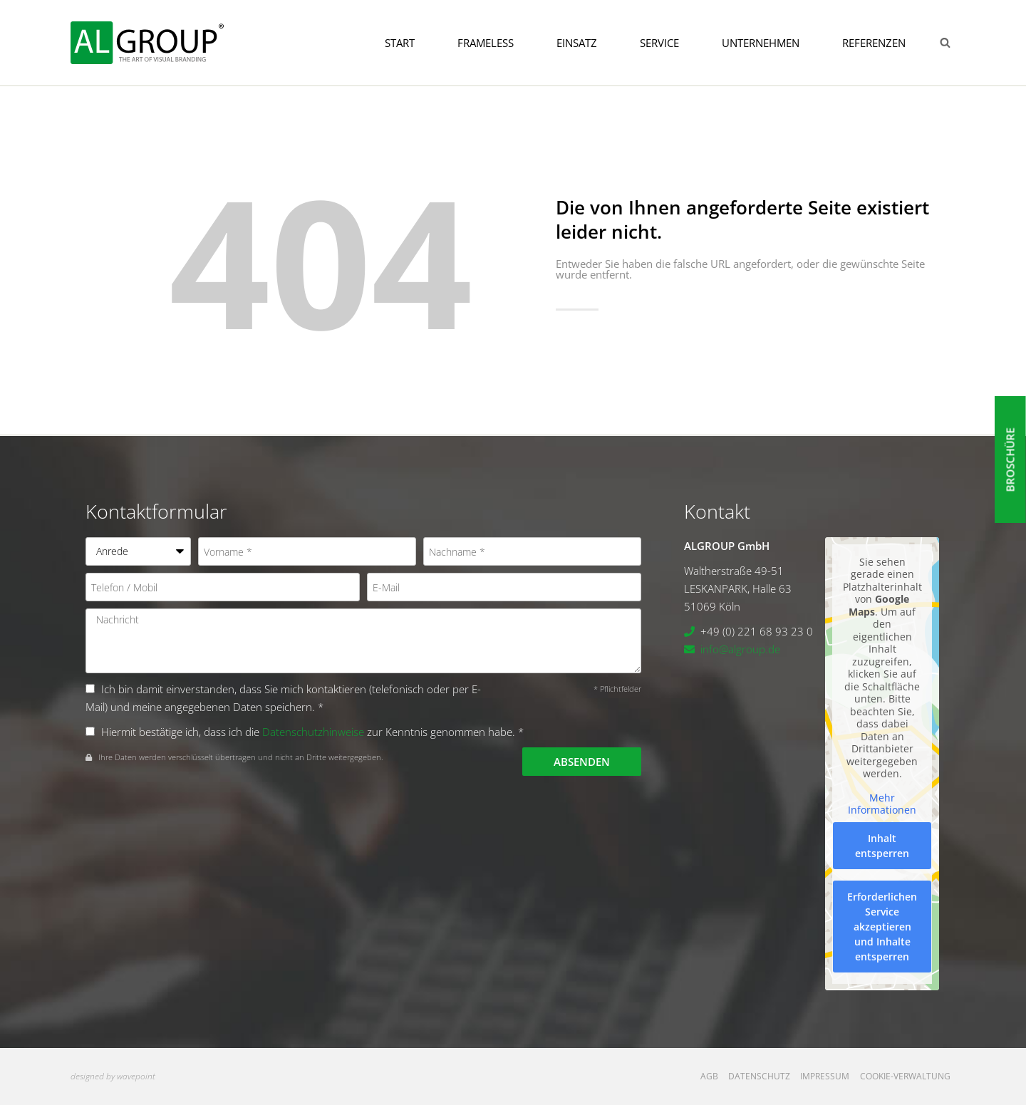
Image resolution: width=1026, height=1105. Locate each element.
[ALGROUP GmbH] (147, 42)
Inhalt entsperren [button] (882, 845)
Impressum (824, 1076)
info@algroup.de (740, 649)
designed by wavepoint (113, 1076)
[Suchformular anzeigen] (944, 42)
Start (400, 43)
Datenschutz (759, 1076)
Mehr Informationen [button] (882, 804)
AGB (709, 1076)
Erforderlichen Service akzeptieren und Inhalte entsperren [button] (882, 926)
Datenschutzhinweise (313, 732)
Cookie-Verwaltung (905, 1076)
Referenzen (874, 43)
